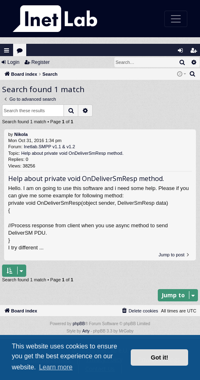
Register (40, 62)
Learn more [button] (56, 367)
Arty (86, 331)
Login (13, 62)
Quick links (6, 50)
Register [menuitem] (195, 52)
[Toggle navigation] (175, 19)
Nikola (21, 134)
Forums (21, 52)
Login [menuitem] (182, 52)
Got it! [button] (159, 357)
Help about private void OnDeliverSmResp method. (72, 153)
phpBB (79, 323)
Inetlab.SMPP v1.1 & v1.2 (49, 146)
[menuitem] (192, 74)
